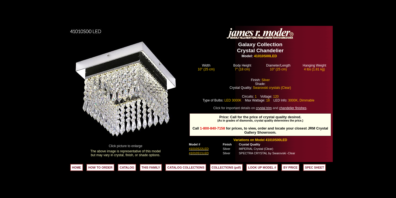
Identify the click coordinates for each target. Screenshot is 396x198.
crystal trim (264, 108)
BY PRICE (290, 167)
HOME (76, 167)
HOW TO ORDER (100, 167)
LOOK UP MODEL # (262, 167)
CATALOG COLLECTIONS (185, 167)
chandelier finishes (292, 108)
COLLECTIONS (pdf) (226, 167)
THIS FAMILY (151, 167)
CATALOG (127, 167)
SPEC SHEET (314, 167)
